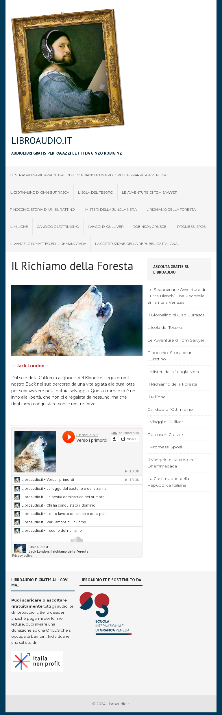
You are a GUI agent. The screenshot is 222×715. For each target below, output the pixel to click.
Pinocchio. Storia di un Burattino (42, 209)
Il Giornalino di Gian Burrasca (39, 192)
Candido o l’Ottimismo (58, 226)
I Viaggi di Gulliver (106, 226)
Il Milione (19, 226)
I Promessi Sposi (190, 226)
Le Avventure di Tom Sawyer (149, 192)
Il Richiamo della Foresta (171, 209)
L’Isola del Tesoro (95, 192)
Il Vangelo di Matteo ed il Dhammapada (48, 243)
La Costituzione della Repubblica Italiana (136, 243)
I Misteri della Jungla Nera (110, 209)
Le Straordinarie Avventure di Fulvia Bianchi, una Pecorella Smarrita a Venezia (88, 175)
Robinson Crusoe (149, 226)
